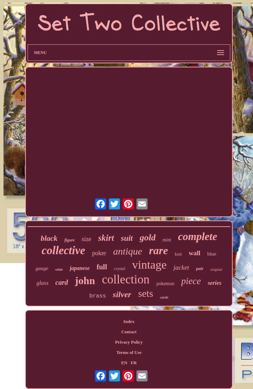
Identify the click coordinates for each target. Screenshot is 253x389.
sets (145, 293)
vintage (149, 264)
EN (124, 362)
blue (211, 254)
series (215, 283)
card (61, 282)
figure (69, 240)
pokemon (165, 283)
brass (97, 296)
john (85, 280)
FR (133, 362)
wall (195, 253)
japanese (80, 268)
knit (178, 254)
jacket (181, 267)
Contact (128, 331)
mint (166, 239)
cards (164, 297)
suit (127, 238)
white (59, 269)
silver (122, 294)
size (86, 239)
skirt (106, 237)
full (102, 267)
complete (197, 236)
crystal (119, 268)
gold (147, 237)
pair (200, 268)
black (49, 238)
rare (158, 250)
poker (99, 253)
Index (128, 321)
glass (43, 283)
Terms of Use (129, 352)
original (216, 269)
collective (63, 250)
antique (127, 251)
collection (126, 279)
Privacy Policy (129, 342)
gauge (42, 268)
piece (191, 281)
